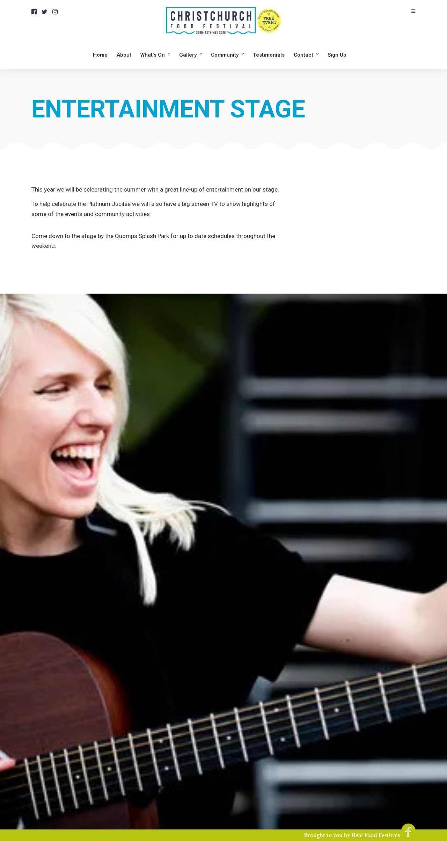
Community (225, 55)
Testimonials (269, 55)
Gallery (188, 55)
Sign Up (337, 55)
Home (100, 55)
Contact (303, 55)
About (124, 55)
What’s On (152, 55)
